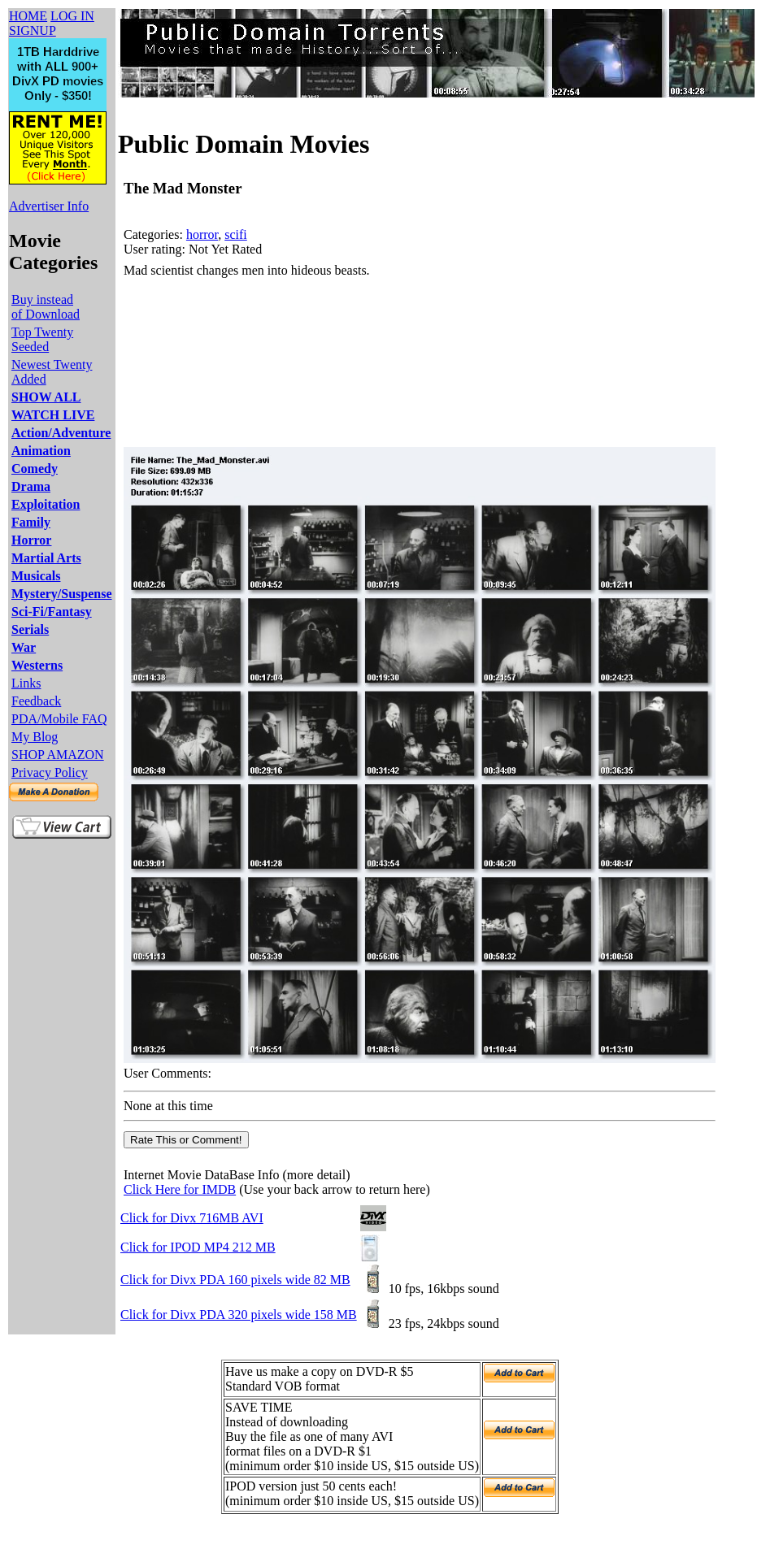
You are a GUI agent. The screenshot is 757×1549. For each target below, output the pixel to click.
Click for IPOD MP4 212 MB (198, 1247)
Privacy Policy (49, 772)
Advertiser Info (49, 206)
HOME (28, 16)
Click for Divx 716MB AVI (191, 1218)
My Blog (34, 737)
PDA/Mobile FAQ (59, 719)
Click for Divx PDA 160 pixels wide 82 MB (235, 1279)
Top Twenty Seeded (42, 339)
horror (202, 234)
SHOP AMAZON (57, 754)
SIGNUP (32, 30)
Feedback (36, 701)
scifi (235, 234)
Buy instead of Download (45, 307)
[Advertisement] (214, 362)
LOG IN (72, 16)
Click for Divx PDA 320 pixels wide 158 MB (238, 1314)
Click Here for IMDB (180, 1189)
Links (26, 683)
